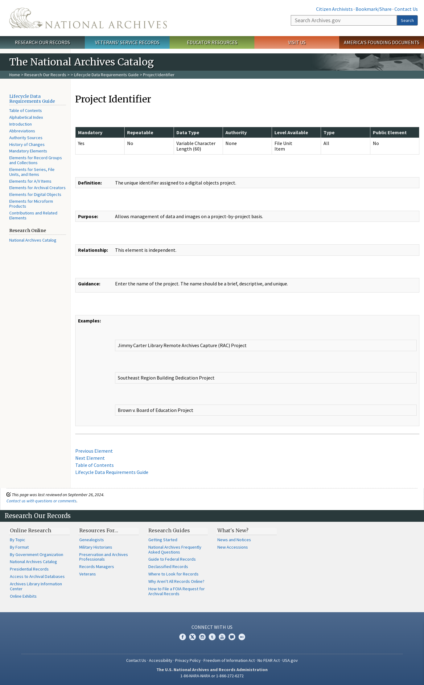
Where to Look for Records (173, 574)
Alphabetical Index (26, 117)
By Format (19, 547)
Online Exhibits (23, 596)
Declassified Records (168, 566)
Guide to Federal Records (172, 559)
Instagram (202, 637)
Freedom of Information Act (229, 660)
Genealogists (91, 539)
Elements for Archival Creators (37, 187)
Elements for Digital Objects (35, 194)
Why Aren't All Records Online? (176, 581)
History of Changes (27, 144)
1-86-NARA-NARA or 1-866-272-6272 (212, 676)
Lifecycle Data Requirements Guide (106, 74)
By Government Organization (36, 554)
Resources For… (98, 530)
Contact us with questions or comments (41, 501)
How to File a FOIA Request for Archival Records (176, 591)
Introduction (20, 124)
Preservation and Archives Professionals (103, 557)
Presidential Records (29, 569)
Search (407, 20)
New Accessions (232, 547)
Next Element (90, 458)
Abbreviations (22, 131)
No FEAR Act (268, 660)
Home (14, 74)
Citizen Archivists (334, 9)
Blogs (232, 637)
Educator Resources (212, 42)
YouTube (222, 637)
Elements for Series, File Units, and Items (32, 172)
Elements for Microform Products (31, 203)
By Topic (17, 539)
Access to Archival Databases (37, 576)
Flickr (241, 637)
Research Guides (169, 530)
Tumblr (212, 637)
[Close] (417, 628)
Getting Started (162, 539)
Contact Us (406, 9)
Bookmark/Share (374, 9)
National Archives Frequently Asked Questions (174, 549)
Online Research (30, 530)
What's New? (233, 530)
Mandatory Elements (28, 151)
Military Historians (95, 547)
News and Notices (234, 539)
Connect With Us (212, 627)
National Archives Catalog (32, 240)
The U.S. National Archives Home (88, 18)
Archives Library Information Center (36, 586)
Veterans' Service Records (127, 42)
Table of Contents (25, 110)
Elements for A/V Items (30, 181)
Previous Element (94, 451)
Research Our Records (42, 42)
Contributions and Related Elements (33, 215)
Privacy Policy (188, 660)
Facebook (182, 637)
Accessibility (160, 660)
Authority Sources (26, 137)
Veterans (87, 574)
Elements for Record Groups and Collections (35, 160)
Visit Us (297, 42)
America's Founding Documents (381, 42)
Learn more (369, 674)
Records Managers (96, 566)
